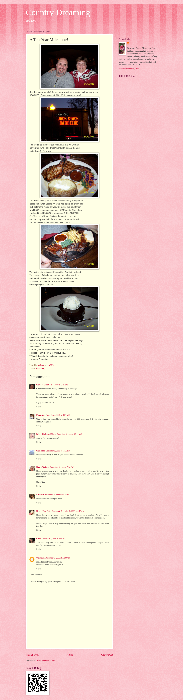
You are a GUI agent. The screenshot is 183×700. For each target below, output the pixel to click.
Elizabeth (40, 495)
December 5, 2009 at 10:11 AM (69, 434)
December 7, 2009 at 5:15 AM (72, 511)
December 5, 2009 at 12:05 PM (58, 451)
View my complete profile (129, 68)
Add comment (36, 575)
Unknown (40, 558)
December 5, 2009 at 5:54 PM (62, 467)
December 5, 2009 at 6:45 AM (56, 385)
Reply (38, 406)
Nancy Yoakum (42, 467)
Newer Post (32, 654)
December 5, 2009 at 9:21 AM (58, 415)
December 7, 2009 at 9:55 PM (53, 539)
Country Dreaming (58, 12)
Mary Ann (40, 415)
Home (69, 654)
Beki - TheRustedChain (46, 434)
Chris (38, 539)
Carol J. (39, 385)
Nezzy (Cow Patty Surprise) (48, 511)
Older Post (107, 654)
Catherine (40, 451)
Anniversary (40, 368)
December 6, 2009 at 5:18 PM (57, 495)
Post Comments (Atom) (46, 661)
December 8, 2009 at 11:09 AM (57, 558)
